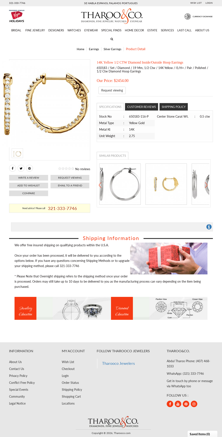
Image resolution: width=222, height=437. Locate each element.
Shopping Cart (71, 396)
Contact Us (16, 369)
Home (80, 49)
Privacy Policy (18, 376)
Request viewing (70, 177)
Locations (68, 403)
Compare (28, 193)
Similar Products (112, 155)
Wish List (196, 3)
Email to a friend (70, 185)
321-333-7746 (17, 3)
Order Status (70, 382)
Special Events (18, 389)
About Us (202, 30)
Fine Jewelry (35, 30)
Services (167, 30)
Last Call (184, 30)
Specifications (110, 107)
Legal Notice (17, 403)
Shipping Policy (174, 107)
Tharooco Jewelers (118, 363)
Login (209, 3)
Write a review (28, 177)
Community (17, 396)
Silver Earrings (112, 49)
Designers (56, 30)
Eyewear (91, 30)
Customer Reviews (141, 107)
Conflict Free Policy (22, 382)
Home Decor (134, 30)
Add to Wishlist (28, 185)
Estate (152, 30)
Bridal (16, 30)
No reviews (82, 169)
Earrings (94, 49)
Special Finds (111, 30)
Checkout (68, 369)
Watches (74, 30)
